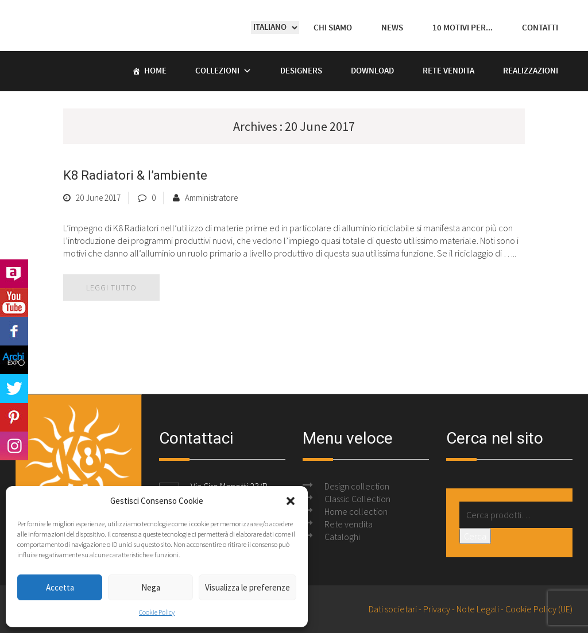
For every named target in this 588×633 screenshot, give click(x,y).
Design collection (356, 486)
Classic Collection (357, 498)
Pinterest (14, 417)
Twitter (14, 388)
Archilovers (14, 273)
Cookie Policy (157, 612)
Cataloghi (342, 536)
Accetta (60, 587)
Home (155, 71)
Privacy (436, 609)
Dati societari (393, 609)
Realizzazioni (530, 71)
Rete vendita (448, 71)
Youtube (14, 302)
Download (372, 71)
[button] (290, 501)
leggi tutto (111, 287)
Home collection (356, 511)
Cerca (475, 536)
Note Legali (478, 609)
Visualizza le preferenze (247, 587)
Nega (150, 587)
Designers (301, 71)
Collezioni (217, 71)
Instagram (14, 446)
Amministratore (211, 197)
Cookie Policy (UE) (538, 609)
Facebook (14, 331)
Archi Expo (14, 359)
